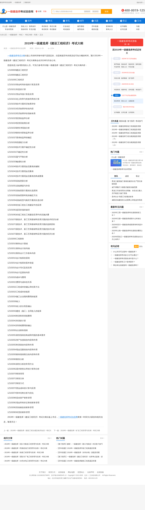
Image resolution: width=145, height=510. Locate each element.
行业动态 (66, 26)
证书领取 (123, 26)
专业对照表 (9, 29)
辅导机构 (80, 29)
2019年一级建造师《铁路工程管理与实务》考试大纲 (24, 452)
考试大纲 (53, 26)
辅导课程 (80, 26)
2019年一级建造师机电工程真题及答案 (126, 126)
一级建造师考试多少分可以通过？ (126, 255)
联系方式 (52, 472)
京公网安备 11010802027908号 (39, 475)
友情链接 (61, 472)
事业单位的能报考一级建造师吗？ (126, 265)
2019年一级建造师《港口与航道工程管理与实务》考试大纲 (26, 444)
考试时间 (45, 29)
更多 (49, 438)
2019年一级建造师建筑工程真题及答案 (81, 461)
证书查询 (131, 112)
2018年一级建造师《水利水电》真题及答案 (83, 452)
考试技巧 (138, 89)
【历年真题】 (62, 448)
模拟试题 (95, 29)
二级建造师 (26, 2)
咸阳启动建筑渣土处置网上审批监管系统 (127, 200)
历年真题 (95, 26)
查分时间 (117, 101)
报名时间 (24, 29)
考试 (20, 35)
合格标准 (131, 101)
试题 (95, 21)
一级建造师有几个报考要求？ (124, 262)
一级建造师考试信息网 (17, 48)
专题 (138, 26)
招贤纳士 (81, 472)
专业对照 (117, 67)
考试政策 (66, 29)
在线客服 (100, 472)
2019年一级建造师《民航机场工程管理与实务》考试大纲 (25, 448)
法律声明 (90, 472)
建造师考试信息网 (6, 2)
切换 (45, 11)
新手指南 (117, 64)
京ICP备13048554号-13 (58, 475)
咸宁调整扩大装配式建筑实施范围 (124, 187)
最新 (136, 246)
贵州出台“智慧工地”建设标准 (122, 197)
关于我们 (42, 472)
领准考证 (124, 89)
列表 (35, 35)
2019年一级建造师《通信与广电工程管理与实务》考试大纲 (26, 457)
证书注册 (123, 29)
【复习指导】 (62, 444)
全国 (38, 11)
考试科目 (95, 11)
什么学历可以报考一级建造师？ (125, 252)
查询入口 (109, 29)
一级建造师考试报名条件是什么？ (126, 258)
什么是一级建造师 (9, 26)
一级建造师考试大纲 (16, 56)
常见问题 (32, 29)
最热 (141, 246)
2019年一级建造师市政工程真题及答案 (81, 448)
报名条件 (124, 64)
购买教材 (124, 78)
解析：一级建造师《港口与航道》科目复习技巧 (85, 444)
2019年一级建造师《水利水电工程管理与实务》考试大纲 (25, 461)
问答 (138, 29)
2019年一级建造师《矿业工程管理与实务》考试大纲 (80, 430)
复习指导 (131, 78)
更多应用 (139, 2)
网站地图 (71, 472)
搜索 (107, 11)
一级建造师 (17, 2)
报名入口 (24, 26)
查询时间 (109, 26)
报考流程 (138, 64)
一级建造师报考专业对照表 (121, 169)
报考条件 (87, 11)
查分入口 (124, 101)
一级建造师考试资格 (127, 43)
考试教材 (53, 29)
